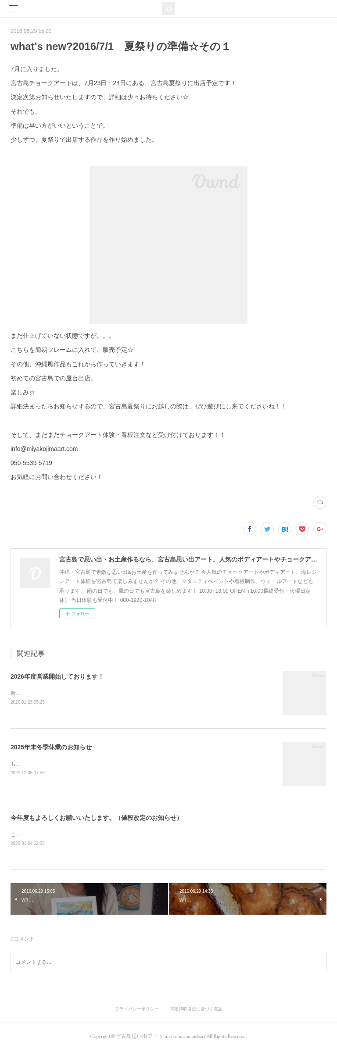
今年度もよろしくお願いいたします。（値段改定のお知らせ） (97, 819)
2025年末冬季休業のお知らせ (51, 747)
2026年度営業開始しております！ (57, 676)
